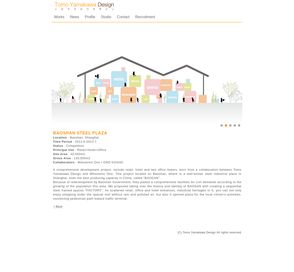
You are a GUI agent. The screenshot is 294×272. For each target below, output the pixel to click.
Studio (106, 17)
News (75, 17)
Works (59, 17)
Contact (124, 17)
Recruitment (145, 17)
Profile (90, 17)
